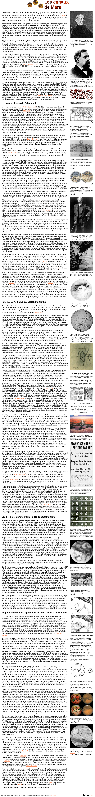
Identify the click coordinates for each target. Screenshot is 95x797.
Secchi (25, 82)
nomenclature (12, 152)
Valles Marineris (31, 766)
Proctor (46, 152)
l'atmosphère (47, 504)
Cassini (50, 283)
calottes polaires (19, 398)
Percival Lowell (10, 302)
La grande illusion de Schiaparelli (19, 103)
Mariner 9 (7, 761)
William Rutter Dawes (45, 96)
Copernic (62, 15)
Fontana (11, 283)
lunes (59, 268)
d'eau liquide (49, 388)
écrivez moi (53, 795)
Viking (51, 782)
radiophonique (13, 479)
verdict (19, 784)
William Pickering (32, 344)
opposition (26, 111)
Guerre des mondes (20, 474)
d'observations (47, 210)
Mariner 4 (25, 751)
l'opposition (44, 261)
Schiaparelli (39, 312)
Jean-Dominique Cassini (30, 64)
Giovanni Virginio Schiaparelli (26, 107)
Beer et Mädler (32, 139)
